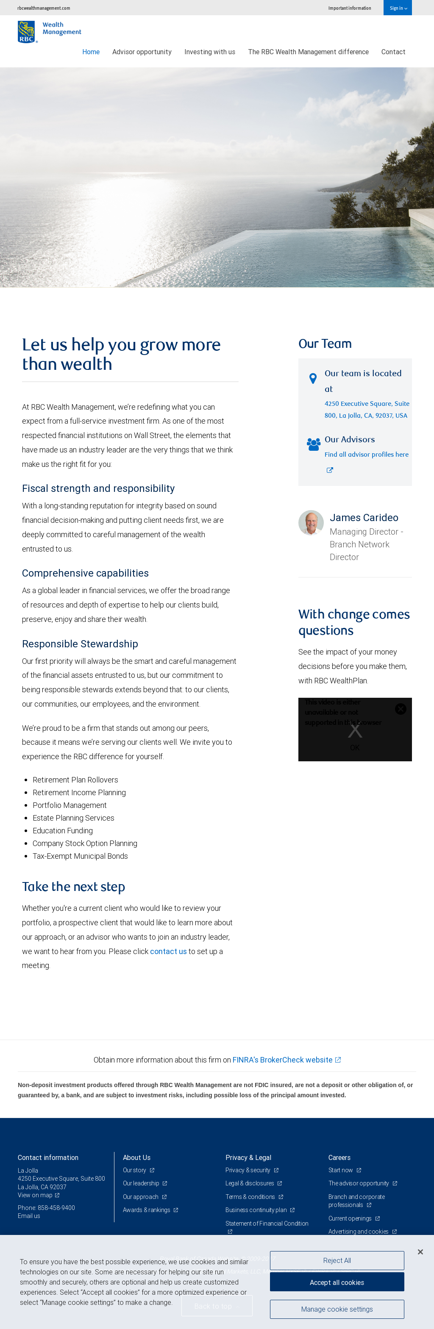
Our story (135, 1170)
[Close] (420, 1252)
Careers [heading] (339, 1157)
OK (355, 747)
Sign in (398, 8)
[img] (217, 177)
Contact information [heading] (48, 1157)
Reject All (337, 1260)
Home (91, 51)
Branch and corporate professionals (356, 1201)
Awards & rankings (147, 1210)
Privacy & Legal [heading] (248, 1157)
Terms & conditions (250, 1197)
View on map (35, 1195)
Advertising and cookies (359, 1231)
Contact (393, 51)
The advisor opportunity (359, 1183)
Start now (341, 1170)
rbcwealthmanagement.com (43, 8)
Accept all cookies (337, 1282)
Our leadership (142, 1183)
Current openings (350, 1218)
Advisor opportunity (142, 51)
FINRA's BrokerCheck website (283, 1060)
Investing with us (209, 51)
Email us (29, 1216)
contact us (168, 951)
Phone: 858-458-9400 (46, 1208)
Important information (349, 8)
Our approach (141, 1197)
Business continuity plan (256, 1210)
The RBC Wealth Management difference (308, 51)
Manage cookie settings (337, 1309)
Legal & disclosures (250, 1183)
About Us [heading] (136, 1157)
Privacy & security (248, 1170)
